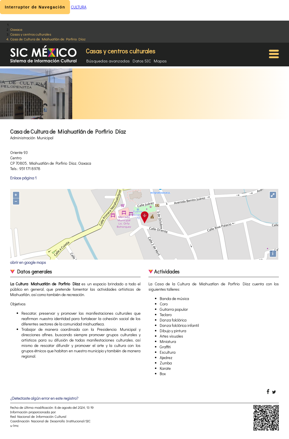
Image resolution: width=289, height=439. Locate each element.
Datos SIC (142, 61)
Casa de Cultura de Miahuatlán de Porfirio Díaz (48, 38)
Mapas (160, 61)
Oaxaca (16, 29)
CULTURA (78, 7)
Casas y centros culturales (30, 34)
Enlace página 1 (23, 178)
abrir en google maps (28, 262)
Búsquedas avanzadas (108, 61)
